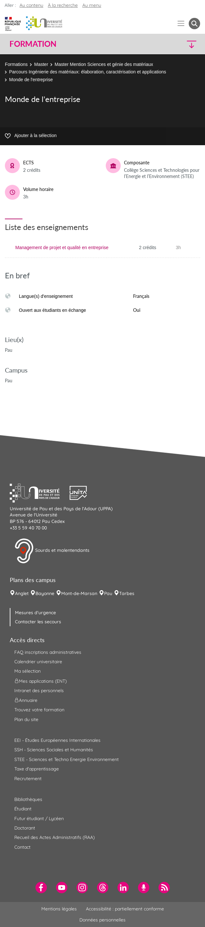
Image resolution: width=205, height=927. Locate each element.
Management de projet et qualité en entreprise (61, 247)
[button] (177, 44)
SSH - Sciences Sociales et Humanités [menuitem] (53, 750)
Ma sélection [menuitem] (27, 671)
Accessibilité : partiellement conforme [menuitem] (125, 909)
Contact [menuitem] (22, 847)
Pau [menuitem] (108, 593)
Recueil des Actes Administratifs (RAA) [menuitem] (54, 837)
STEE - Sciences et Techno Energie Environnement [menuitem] (66, 759)
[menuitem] (41, 887)
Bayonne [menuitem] (44, 593)
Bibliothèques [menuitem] (28, 799)
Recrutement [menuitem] (28, 778)
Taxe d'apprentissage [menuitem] (36, 769)
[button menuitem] (194, 23)
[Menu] (181, 23)
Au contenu (31, 5)
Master (41, 64)
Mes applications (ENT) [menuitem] (40, 681)
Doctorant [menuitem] (24, 828)
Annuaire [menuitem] (25, 700)
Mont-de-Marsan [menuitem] (79, 593)
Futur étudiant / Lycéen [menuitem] (39, 818)
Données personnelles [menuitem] (102, 920)
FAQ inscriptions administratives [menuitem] (47, 652)
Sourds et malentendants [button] (51, 551)
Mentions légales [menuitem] (59, 909)
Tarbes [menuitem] (126, 593)
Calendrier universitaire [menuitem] (38, 662)
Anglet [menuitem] (22, 593)
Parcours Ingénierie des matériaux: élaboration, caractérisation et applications (87, 71)
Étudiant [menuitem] (23, 809)
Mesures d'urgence (35, 613)
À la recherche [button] (63, 5)
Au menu (91, 5)
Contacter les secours (38, 622)
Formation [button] (32, 43)
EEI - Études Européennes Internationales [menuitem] (57, 740)
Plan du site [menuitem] (26, 719)
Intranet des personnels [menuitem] (39, 690)
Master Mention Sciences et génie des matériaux (104, 64)
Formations (16, 64)
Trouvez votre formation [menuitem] (39, 710)
